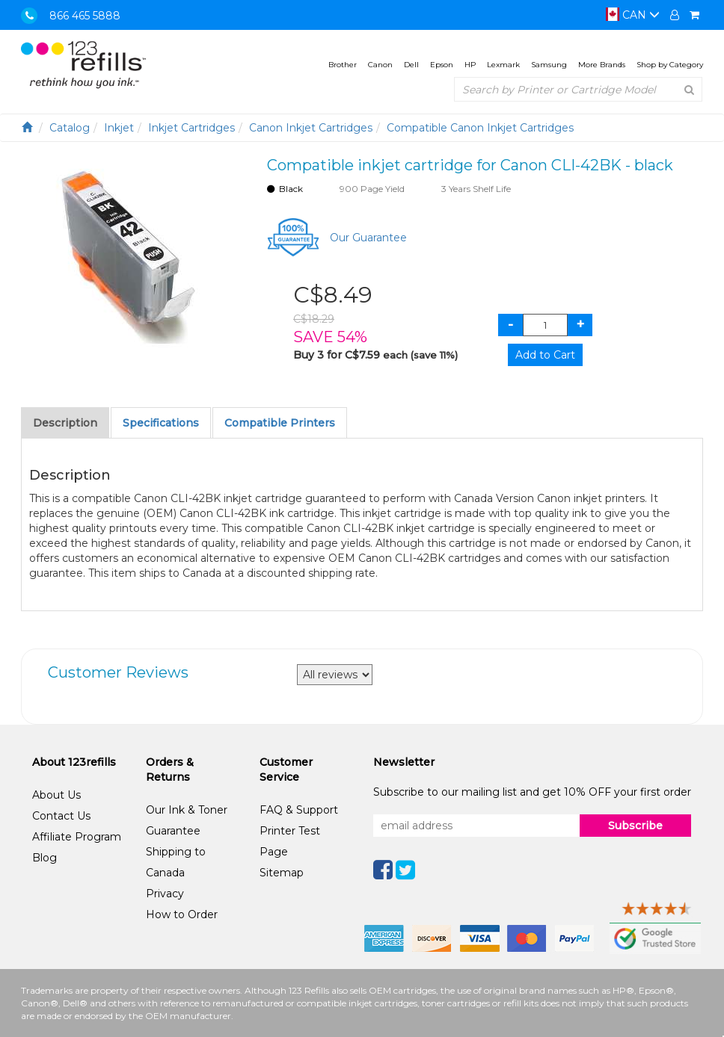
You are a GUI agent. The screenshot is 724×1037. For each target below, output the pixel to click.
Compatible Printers (279, 423)
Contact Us (61, 816)
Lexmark (503, 64)
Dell (411, 64)
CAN (633, 15)
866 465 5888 (84, 15)
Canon (380, 64)
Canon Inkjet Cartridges (310, 127)
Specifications (161, 423)
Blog (44, 857)
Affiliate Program (76, 836)
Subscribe (635, 825)
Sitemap (282, 872)
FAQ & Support (299, 810)
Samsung (549, 64)
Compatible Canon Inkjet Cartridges (480, 127)
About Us (56, 795)
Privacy (165, 893)
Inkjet (119, 127)
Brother (342, 64)
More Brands (601, 64)
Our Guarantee (368, 237)
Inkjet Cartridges (191, 127)
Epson (441, 64)
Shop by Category (669, 64)
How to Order (182, 914)
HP (470, 64)
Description (65, 423)
